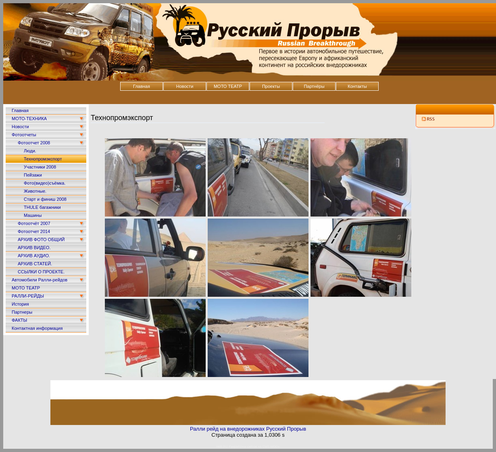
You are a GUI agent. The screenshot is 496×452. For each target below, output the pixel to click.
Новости (185, 86)
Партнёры (314, 86)
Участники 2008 (40, 167)
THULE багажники (42, 207)
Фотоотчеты (24, 134)
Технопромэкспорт (43, 158)
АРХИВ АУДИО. (34, 255)
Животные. (35, 191)
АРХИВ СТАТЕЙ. (35, 263)
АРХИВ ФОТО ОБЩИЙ (41, 239)
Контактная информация (37, 328)
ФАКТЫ (19, 320)
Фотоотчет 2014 (34, 231)
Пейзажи (33, 175)
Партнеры (22, 312)
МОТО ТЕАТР (228, 86)
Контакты (357, 86)
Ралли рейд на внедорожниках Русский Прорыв (248, 429)
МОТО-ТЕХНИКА (29, 118)
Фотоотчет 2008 (34, 142)
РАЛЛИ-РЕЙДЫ (28, 296)
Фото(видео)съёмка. (45, 183)
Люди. (30, 150)
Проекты (271, 86)
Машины (33, 215)
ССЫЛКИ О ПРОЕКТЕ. (41, 271)
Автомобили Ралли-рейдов (39, 279)
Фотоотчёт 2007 (34, 223)
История (20, 304)
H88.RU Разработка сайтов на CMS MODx (248, 446)
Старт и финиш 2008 (45, 199)
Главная (141, 86)
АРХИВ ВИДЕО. (34, 247)
